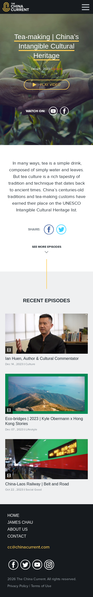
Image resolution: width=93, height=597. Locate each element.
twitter (61, 229)
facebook (64, 111)
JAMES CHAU (20, 522)
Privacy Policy (17, 586)
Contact (16, 536)
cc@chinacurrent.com (28, 547)
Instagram (49, 565)
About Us (17, 529)
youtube (53, 111)
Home (13, 515)
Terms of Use (41, 586)
